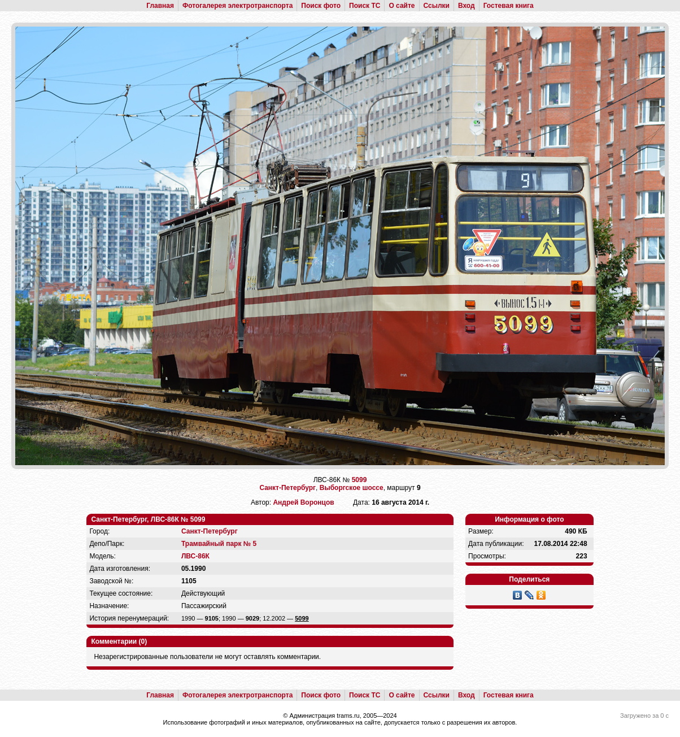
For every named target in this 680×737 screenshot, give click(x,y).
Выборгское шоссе (351, 488)
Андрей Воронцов (303, 502)
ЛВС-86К (195, 556)
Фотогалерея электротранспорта (237, 6)
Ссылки (437, 6)
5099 (359, 480)
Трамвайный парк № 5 (218, 544)
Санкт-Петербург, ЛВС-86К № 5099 (148, 519)
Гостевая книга (508, 6)
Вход (466, 6)
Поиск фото (321, 6)
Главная (160, 6)
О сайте (402, 6)
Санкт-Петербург (287, 488)
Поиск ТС (364, 6)
